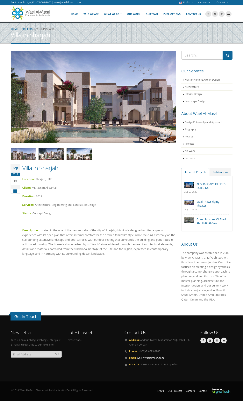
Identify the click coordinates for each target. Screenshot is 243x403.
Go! (57, 356)
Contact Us (193, 15)
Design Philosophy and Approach (204, 124)
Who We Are (91, 15)
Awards (189, 139)
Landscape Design (195, 103)
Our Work (133, 15)
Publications (172, 15)
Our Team (152, 15)
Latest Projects (195, 174)
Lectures (190, 160)
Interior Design (193, 96)
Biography (191, 131)
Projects (27, 31)
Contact (203, 393)
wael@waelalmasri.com (150, 360)
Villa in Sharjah (40, 170)
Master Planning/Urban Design (202, 82)
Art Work (190, 153)
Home (74, 15)
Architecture (192, 89)
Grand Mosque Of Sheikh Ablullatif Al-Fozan (212, 223)
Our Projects (175, 393)
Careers (190, 393)
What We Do (111, 15)
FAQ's (160, 393)
